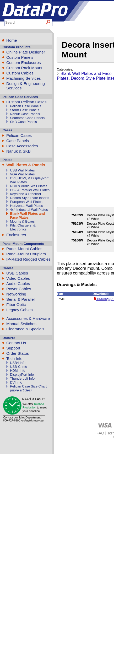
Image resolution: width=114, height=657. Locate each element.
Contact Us (16, 343)
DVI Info (16, 382)
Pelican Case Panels (25, 106)
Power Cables (18, 289)
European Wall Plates (26, 202)
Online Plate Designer (25, 52)
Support (13, 348)
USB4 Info (17, 363)
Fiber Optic (16, 304)
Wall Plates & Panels (25, 165)
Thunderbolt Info (22, 378)
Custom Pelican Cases (26, 102)
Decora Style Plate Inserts (29, 198)
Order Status (17, 353)
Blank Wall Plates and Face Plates (27, 215)
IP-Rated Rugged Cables (28, 259)
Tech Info (14, 358)
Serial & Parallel (20, 299)
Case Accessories (22, 146)
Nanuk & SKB (18, 151)
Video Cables (18, 278)
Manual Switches (21, 323)
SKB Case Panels (23, 122)
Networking (16, 294)
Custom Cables (20, 73)
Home (11, 40)
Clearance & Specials (25, 329)
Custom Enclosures (23, 62)
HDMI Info (17, 371)
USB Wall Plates (22, 170)
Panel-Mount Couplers (26, 254)
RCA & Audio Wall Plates (28, 186)
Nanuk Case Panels (25, 114)
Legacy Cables (19, 310)
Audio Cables (18, 283)
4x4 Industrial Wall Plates (29, 210)
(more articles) (20, 390)
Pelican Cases (19, 135)
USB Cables (17, 273)
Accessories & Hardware (28, 318)
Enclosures (16, 235)
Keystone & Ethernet (25, 194)
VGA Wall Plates (22, 174)
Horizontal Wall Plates (26, 206)
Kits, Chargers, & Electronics (23, 227)
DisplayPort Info (22, 374)
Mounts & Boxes (22, 221)
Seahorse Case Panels (27, 118)
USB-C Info (18, 367)
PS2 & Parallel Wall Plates (30, 190)
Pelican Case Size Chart (28, 386)
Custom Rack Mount (24, 68)
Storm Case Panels (24, 110)
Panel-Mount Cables (24, 248)
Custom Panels (19, 57)
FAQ (100, 433)
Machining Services (23, 78)
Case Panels (17, 140)
